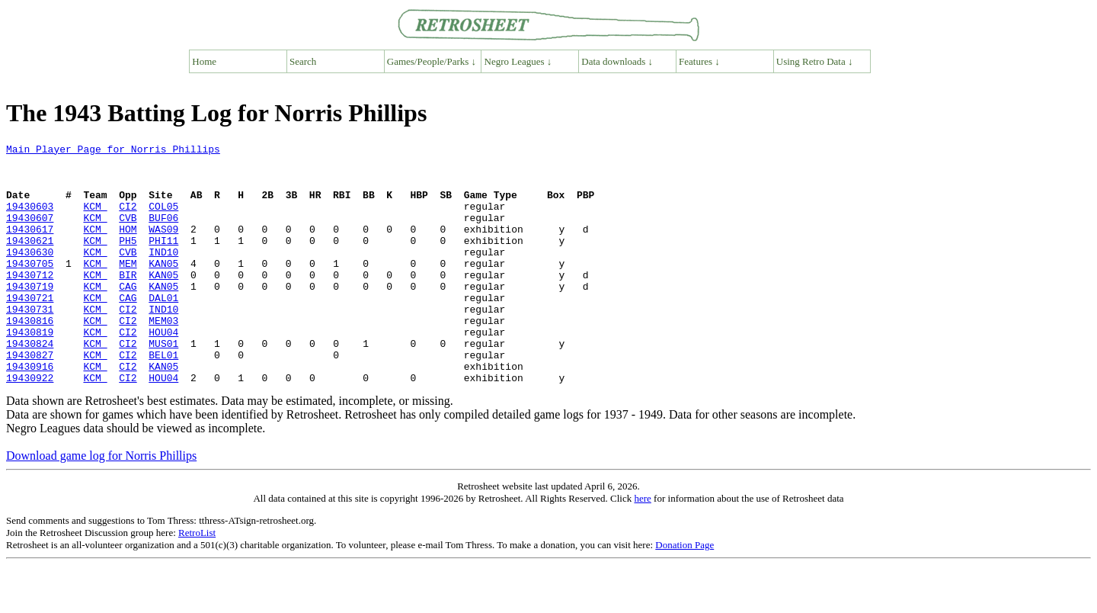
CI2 (127, 219)
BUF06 (163, 233)
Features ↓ (699, 61)
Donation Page (684, 593)
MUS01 (163, 384)
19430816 (29, 357)
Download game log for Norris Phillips (101, 503)
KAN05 (163, 288)
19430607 (29, 233)
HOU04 (163, 370)
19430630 (29, 274)
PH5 (127, 261)
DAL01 (163, 329)
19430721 (29, 329)
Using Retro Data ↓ (814, 61)
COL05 (163, 219)
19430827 (29, 398)
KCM (95, 219)
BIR (127, 302)
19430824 (29, 384)
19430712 (29, 302)
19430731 (29, 343)
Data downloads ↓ (617, 61)
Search (302, 61)
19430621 (29, 261)
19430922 (29, 425)
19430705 (29, 288)
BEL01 (163, 398)
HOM (127, 247)
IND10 (163, 274)
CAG (127, 316)
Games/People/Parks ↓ (431, 61)
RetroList (197, 580)
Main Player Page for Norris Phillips (113, 151)
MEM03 (163, 357)
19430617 (29, 247)
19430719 (29, 316)
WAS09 (163, 247)
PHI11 (163, 261)
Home (204, 61)
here (642, 546)
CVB (127, 233)
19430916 (29, 412)
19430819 (29, 370)
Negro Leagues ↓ (518, 61)
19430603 (29, 219)
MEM (127, 288)
